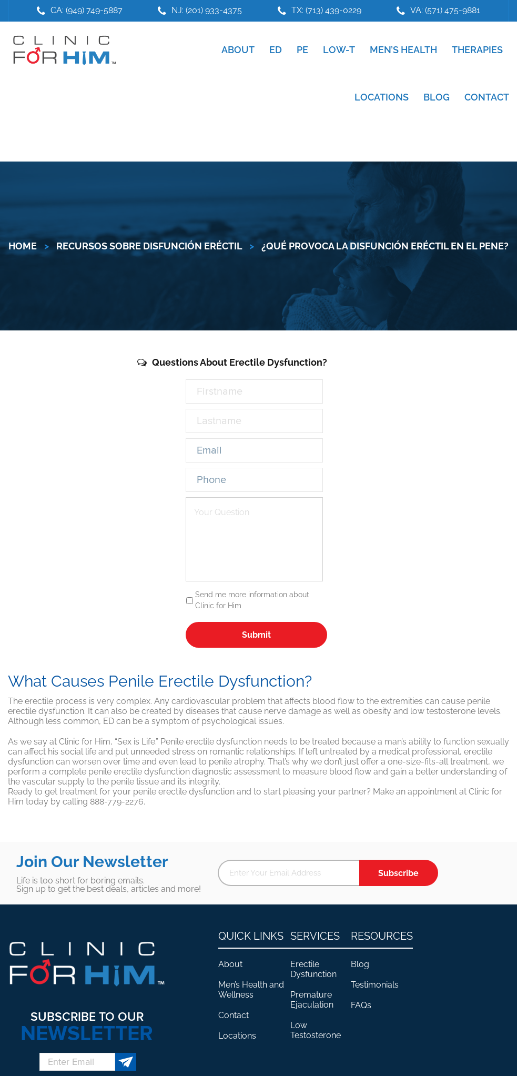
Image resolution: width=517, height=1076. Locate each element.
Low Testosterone (315, 1030)
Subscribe (398, 873)
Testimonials (375, 985)
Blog (360, 964)
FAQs (361, 1005)
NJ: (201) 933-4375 (206, 10)
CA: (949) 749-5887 (86, 10)
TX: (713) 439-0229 (326, 10)
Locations (237, 1036)
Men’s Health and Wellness (251, 990)
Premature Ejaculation (311, 1000)
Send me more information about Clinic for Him (252, 600)
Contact (233, 1015)
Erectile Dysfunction (313, 969)
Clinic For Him (62, 50)
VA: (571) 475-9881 (445, 10)
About (230, 964)
